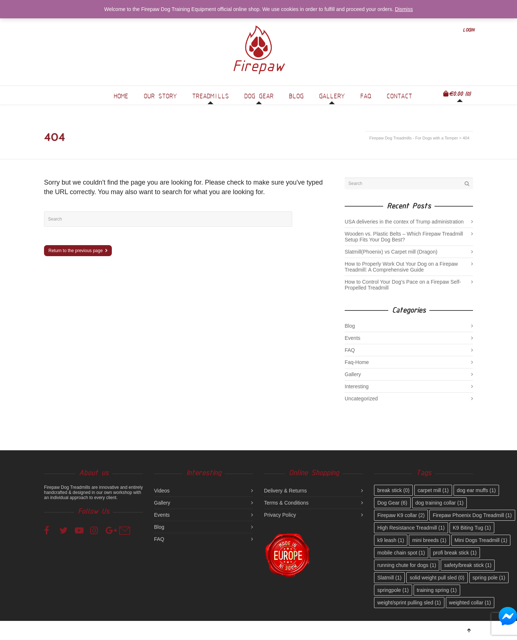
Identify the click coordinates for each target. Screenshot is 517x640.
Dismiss (404, 9)
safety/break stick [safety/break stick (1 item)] (467, 565)
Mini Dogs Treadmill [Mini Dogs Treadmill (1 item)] (481, 540)
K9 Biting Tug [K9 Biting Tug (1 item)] (472, 528)
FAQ (350, 350)
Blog (350, 326)
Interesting (356, 386)
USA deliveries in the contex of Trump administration (404, 222)
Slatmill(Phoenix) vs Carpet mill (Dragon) (391, 252)
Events (352, 338)
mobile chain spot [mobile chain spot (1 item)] (401, 553)
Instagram (96, 530)
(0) (456, 94)
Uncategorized (361, 398)
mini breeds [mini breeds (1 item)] (429, 540)
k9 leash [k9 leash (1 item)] (390, 540)
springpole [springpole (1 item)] (393, 590)
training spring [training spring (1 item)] (437, 590)
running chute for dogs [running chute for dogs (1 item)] (406, 565)
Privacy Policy (280, 515)
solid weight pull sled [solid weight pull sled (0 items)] (437, 578)
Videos (162, 491)
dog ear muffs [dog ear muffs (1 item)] (476, 490)
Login (468, 29)
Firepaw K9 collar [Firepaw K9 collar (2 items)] (401, 515)
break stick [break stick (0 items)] (393, 490)
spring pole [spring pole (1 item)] (489, 578)
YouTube (81, 530)
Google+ (112, 530)
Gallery (353, 374)
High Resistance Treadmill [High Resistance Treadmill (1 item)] (411, 528)
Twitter (66, 530)
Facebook (50, 530)
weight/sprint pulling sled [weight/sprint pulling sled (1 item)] (409, 603)
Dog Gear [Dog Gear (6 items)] (392, 503)
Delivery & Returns (285, 491)
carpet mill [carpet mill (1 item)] (433, 490)
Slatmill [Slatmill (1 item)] (389, 578)
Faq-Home (357, 362)
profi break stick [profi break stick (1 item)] (455, 553)
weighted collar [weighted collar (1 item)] (470, 603)
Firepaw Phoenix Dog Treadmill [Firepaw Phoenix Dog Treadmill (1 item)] (472, 515)
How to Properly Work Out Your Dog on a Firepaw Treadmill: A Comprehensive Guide (401, 267)
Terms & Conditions (286, 503)
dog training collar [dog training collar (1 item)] (439, 503)
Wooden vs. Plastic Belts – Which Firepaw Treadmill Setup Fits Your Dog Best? (404, 237)
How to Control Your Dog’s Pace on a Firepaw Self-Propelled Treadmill (403, 285)
